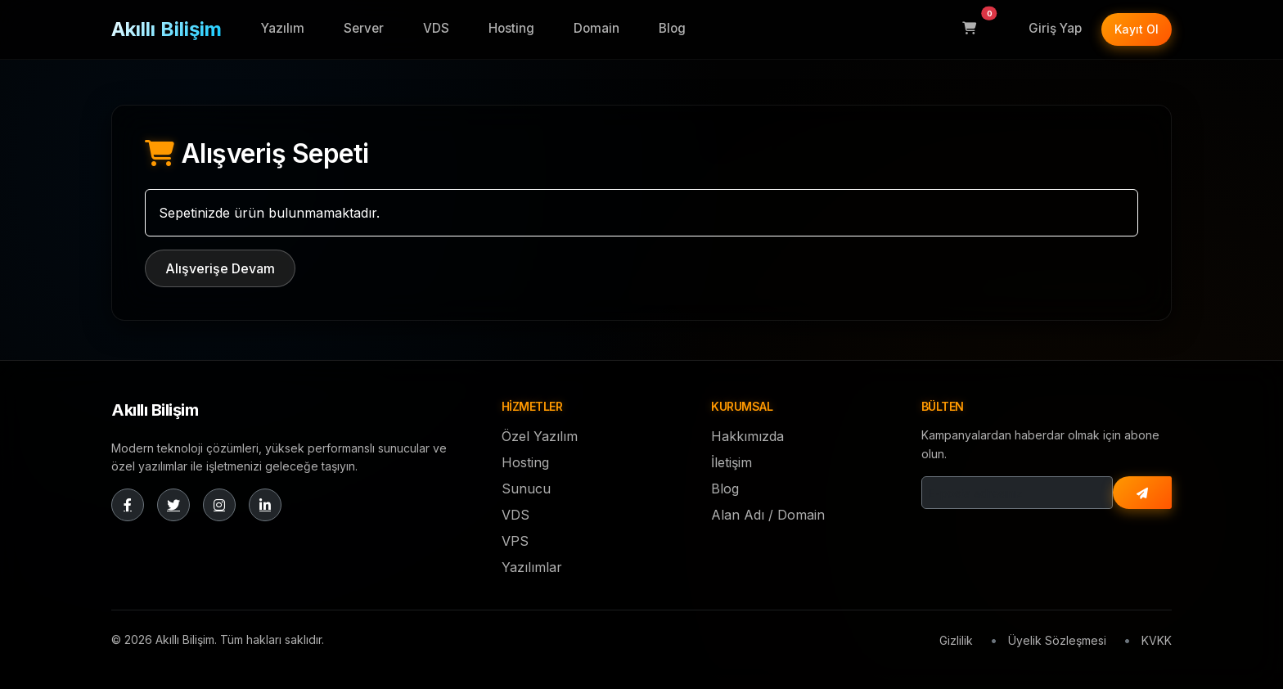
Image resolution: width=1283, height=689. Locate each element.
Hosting (511, 28)
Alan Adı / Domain (768, 515)
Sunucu (526, 488)
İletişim (731, 462)
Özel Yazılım (540, 436)
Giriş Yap (1055, 28)
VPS (515, 541)
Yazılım (282, 28)
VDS (436, 28)
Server (364, 28)
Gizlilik (956, 640)
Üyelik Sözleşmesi (1057, 640)
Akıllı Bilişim (166, 29)
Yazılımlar (532, 567)
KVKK (1156, 640)
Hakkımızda (747, 436)
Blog (672, 28)
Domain (596, 28)
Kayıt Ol (1136, 29)
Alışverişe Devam (220, 268)
